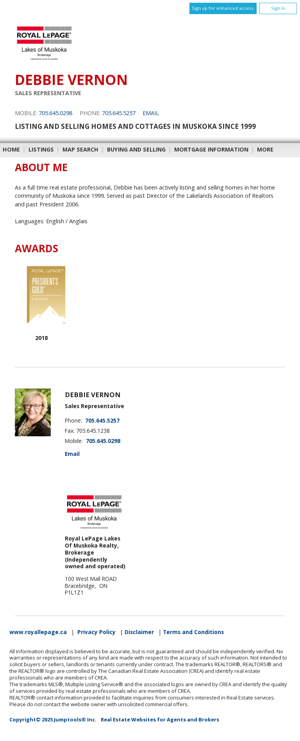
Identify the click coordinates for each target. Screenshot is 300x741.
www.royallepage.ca (38, 632)
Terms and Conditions (193, 632)
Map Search (80, 149)
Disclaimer (139, 632)
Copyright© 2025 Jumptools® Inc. (52, 719)
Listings (41, 149)
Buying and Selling (136, 149)
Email (151, 113)
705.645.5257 (119, 113)
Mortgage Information (211, 149)
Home (11, 149)
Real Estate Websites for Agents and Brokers (160, 719)
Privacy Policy (96, 632)
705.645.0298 (55, 113)
